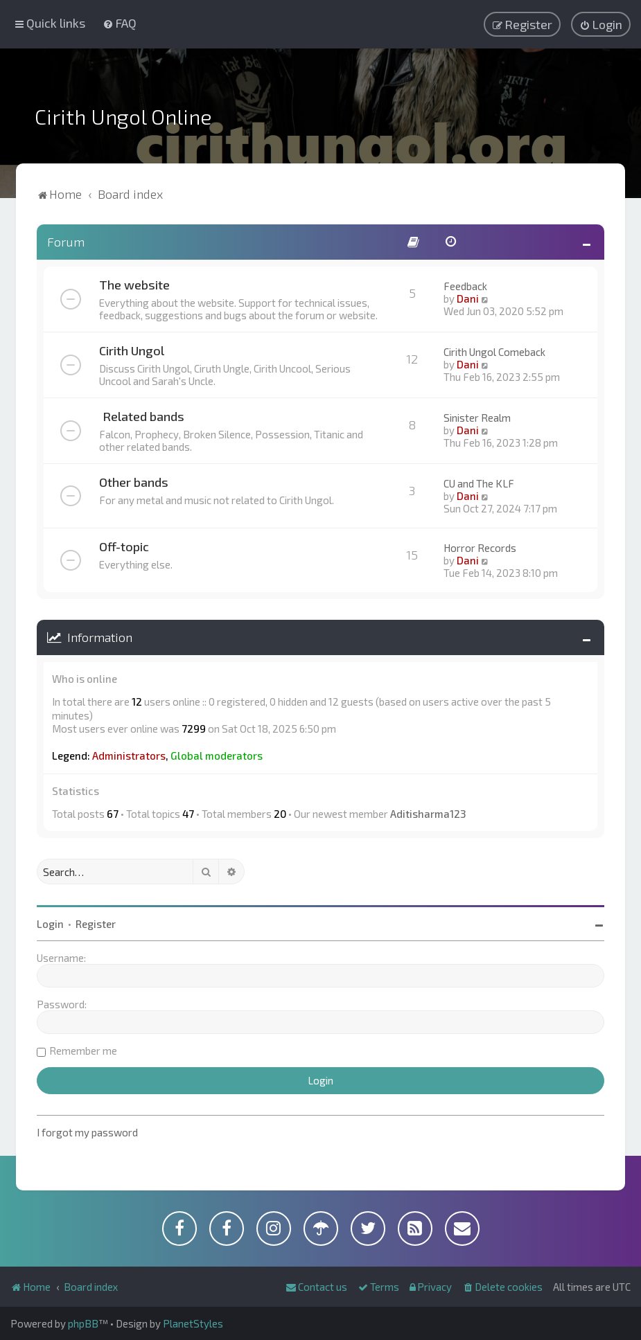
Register (96, 924)
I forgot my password (87, 1132)
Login (50, 924)
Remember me (83, 1050)
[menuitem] (119, 23)
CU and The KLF (479, 483)
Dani (468, 298)
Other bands (133, 482)
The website (134, 284)
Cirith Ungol (131, 350)
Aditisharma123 (428, 813)
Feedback (465, 286)
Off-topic (124, 546)
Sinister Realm (477, 417)
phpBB (83, 1323)
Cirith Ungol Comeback (494, 352)
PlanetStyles (193, 1323)
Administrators (129, 755)
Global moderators (216, 755)
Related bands (143, 416)
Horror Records (480, 548)
